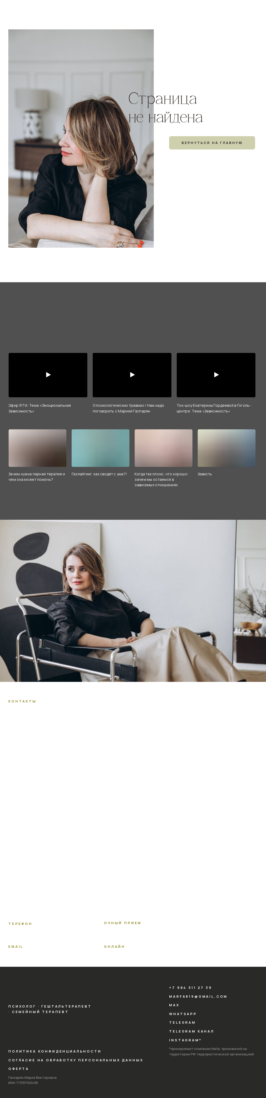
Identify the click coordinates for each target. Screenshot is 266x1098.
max (174, 1005)
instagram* (185, 1040)
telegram (182, 1022)
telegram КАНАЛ (191, 1031)
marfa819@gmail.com (198, 996)
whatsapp (183, 1013)
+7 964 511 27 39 (190, 987)
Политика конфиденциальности (55, 1051)
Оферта (18, 1068)
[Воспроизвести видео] (48, 375)
